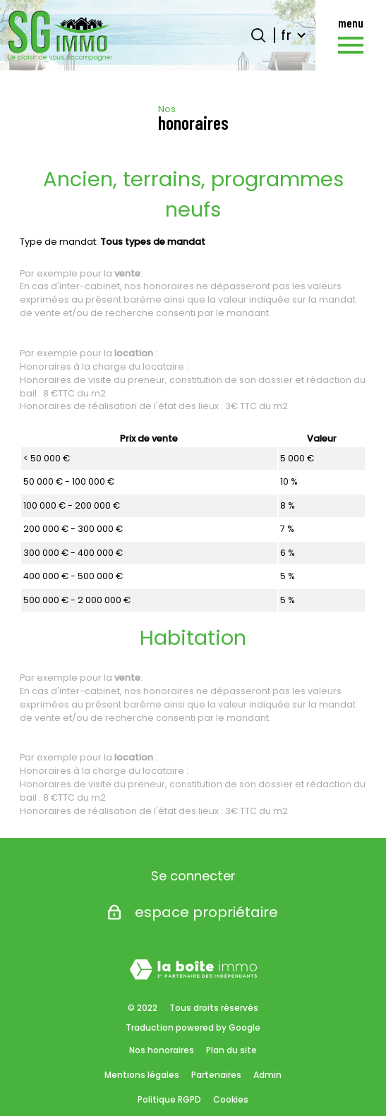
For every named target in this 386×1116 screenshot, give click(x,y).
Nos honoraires (161, 1050)
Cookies (230, 1099)
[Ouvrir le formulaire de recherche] (258, 35)
